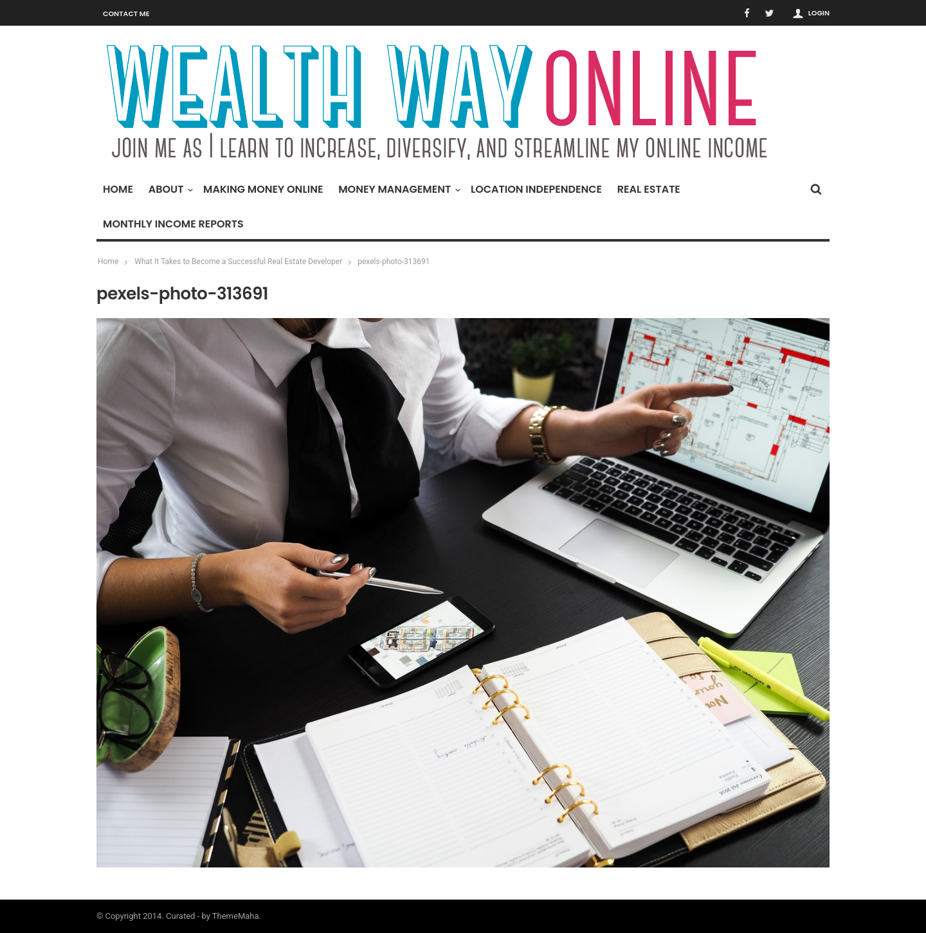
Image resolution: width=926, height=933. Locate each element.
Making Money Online (263, 189)
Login (819, 13)
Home (118, 189)
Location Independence (536, 189)
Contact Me (126, 13)
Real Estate (648, 189)
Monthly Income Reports (173, 224)
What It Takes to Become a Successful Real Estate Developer (238, 261)
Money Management (397, 189)
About (169, 189)
